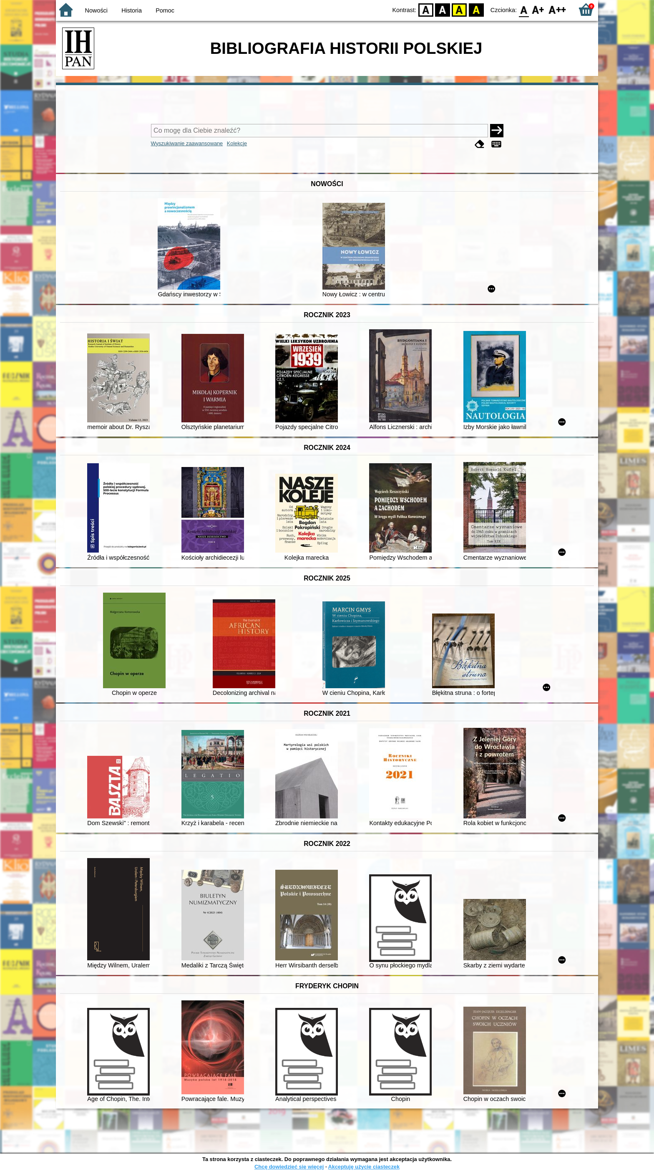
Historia (131, 10)
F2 (557, 9)
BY (476, 9)
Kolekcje (237, 143)
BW (442, 9)
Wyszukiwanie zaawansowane (187, 143)
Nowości (96, 10)
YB (459, 9)
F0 (524, 9)
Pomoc (165, 10)
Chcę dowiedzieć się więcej (289, 1167)
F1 (538, 9)
